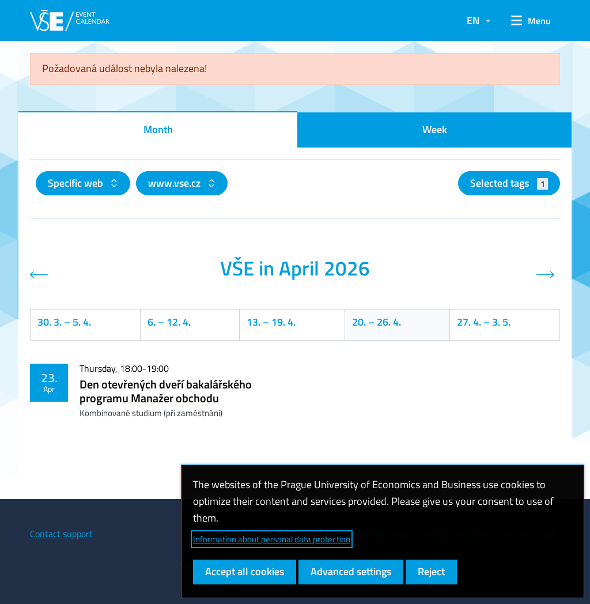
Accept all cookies (244, 571)
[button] (531, 20)
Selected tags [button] (509, 183)
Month (158, 129)
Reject (431, 571)
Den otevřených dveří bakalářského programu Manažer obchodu (166, 391)
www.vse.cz (175, 183)
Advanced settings (351, 571)
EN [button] (473, 20)
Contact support (61, 534)
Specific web (76, 183)
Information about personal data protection (271, 539)
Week (434, 129)
